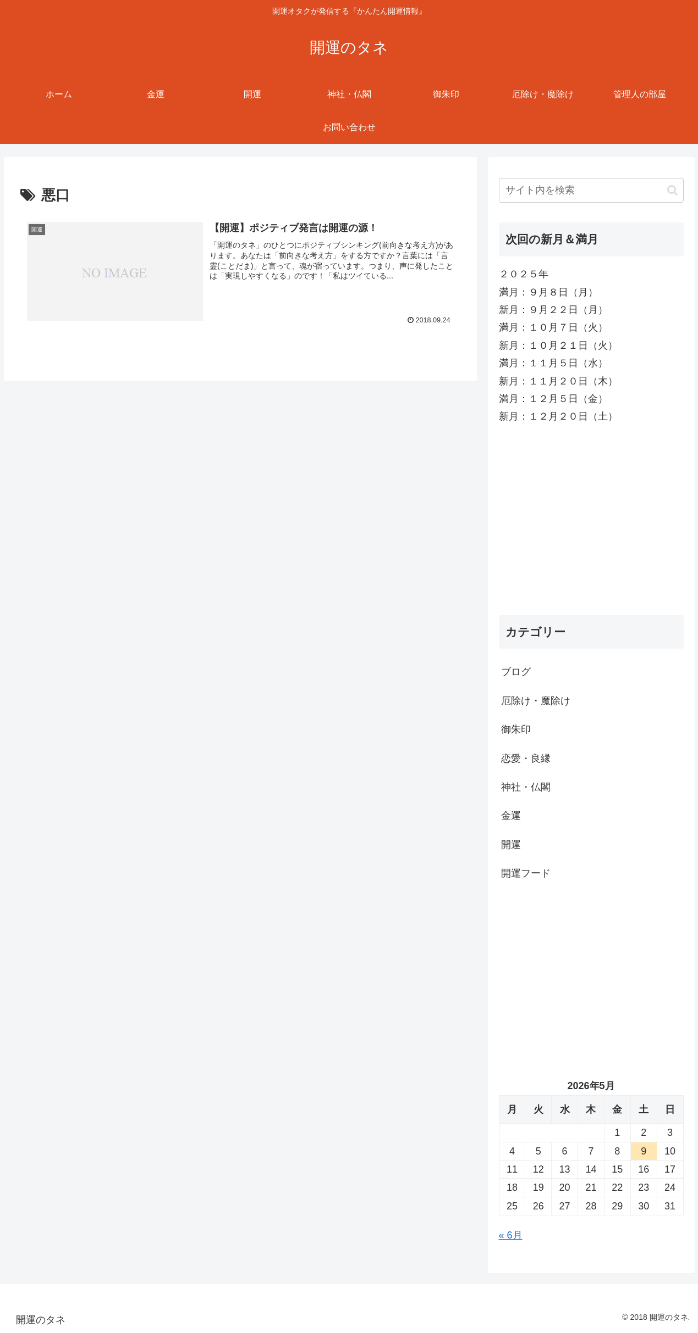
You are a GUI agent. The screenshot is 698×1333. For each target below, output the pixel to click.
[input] (591, 190)
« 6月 (511, 1235)
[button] (672, 190)
